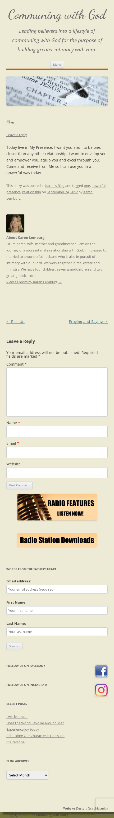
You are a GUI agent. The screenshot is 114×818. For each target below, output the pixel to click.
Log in (97, 814)
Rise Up (15, 321)
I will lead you (17, 716)
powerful (99, 185)
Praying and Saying (88, 321)
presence (13, 192)
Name (13, 422)
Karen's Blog (55, 185)
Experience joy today (22, 729)
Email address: (18, 581)
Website (13, 463)
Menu (57, 64)
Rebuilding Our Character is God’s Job (35, 735)
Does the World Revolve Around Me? (35, 723)
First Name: (16, 602)
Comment (16, 364)
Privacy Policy (79, 814)
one (87, 185)
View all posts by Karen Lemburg (34, 282)
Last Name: (16, 623)
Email (12, 443)
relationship (31, 192)
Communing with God (57, 14)
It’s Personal (15, 742)
